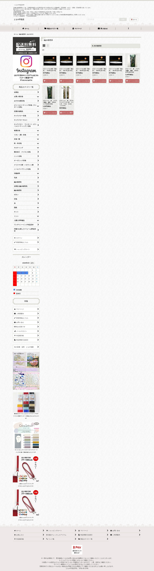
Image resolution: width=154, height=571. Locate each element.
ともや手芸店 (19, 19)
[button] (128, 28)
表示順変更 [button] (96, 46)
